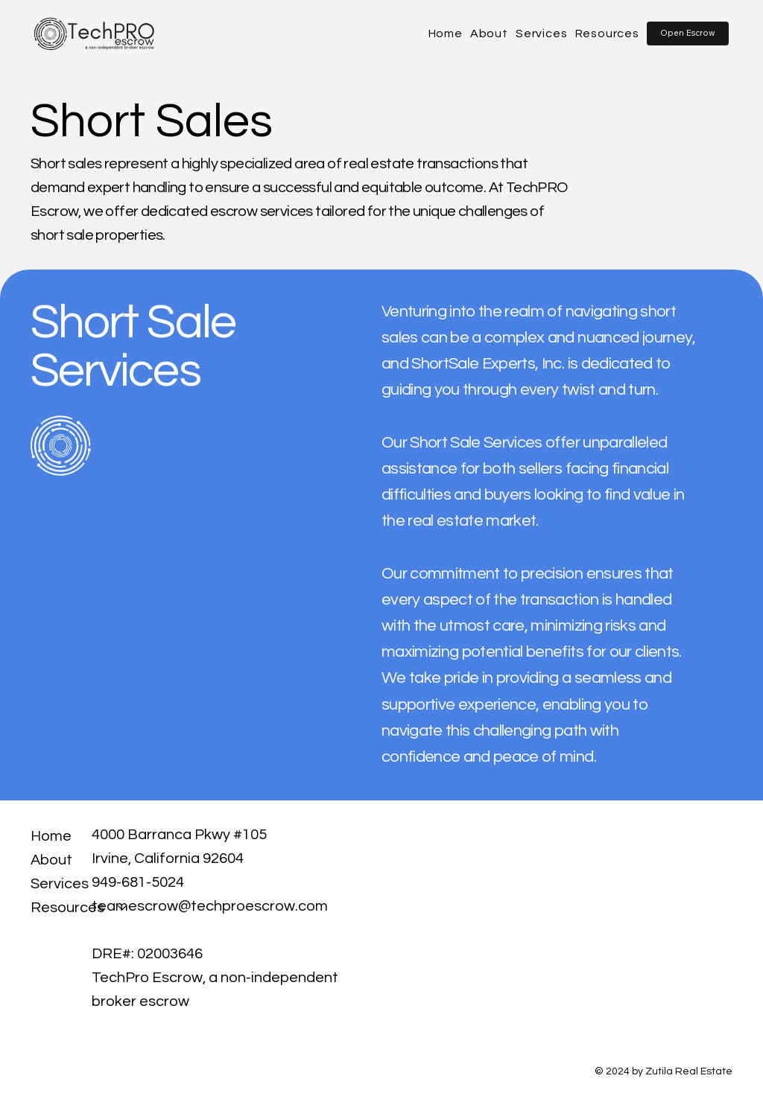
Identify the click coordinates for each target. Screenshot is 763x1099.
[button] (688, 33)
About (51, 860)
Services (60, 883)
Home (51, 836)
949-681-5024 (138, 882)
